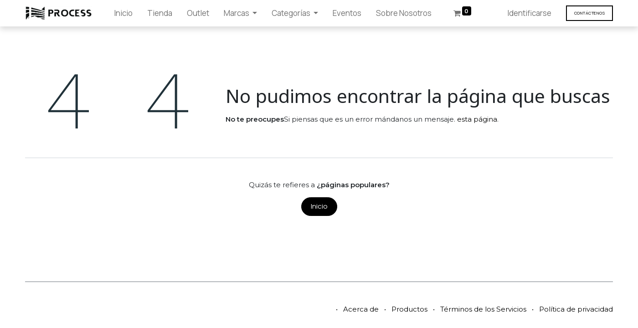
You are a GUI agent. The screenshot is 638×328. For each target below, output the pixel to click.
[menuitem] (123, 13)
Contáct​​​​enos (589, 13)
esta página (477, 119)
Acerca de (361, 309)
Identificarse (529, 13)
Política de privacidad (576, 309)
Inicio (319, 206)
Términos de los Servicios (483, 309)
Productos (409, 309)
